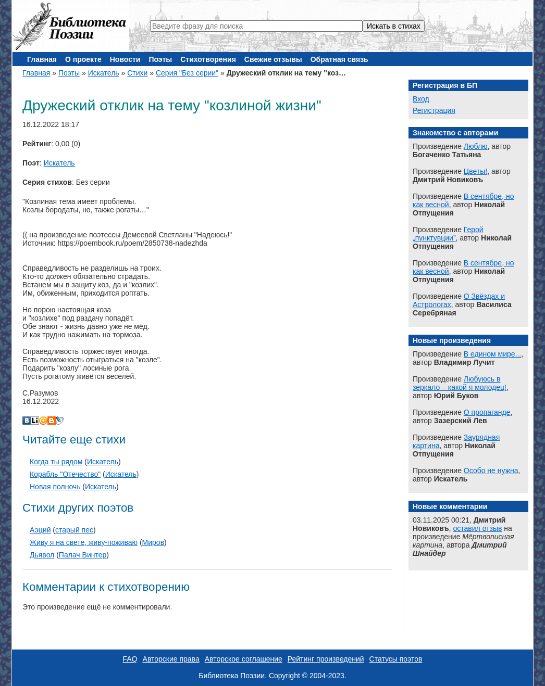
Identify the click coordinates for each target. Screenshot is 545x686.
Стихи (137, 73)
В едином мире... (492, 354)
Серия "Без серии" (187, 73)
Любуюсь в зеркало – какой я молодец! (459, 383)
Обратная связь (339, 59)
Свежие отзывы (273, 59)
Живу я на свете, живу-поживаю (84, 542)
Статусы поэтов (396, 659)
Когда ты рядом (56, 462)
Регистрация (434, 110)
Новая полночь (55, 486)
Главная (42, 59)
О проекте (83, 59)
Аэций (40, 530)
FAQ (130, 659)
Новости (125, 59)
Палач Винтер (82, 555)
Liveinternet (35, 420)
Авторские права (171, 659)
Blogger (51, 420)
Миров (153, 542)
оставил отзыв (477, 528)
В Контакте (26, 420)
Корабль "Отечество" (65, 474)
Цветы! (475, 171)
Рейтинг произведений (326, 659)
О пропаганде (487, 412)
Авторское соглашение (243, 659)
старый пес (74, 530)
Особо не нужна (491, 470)
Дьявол (42, 555)
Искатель (103, 73)
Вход (421, 99)
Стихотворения (208, 59)
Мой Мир (43, 420)
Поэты (160, 59)
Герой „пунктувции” (448, 233)
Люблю (476, 146)
